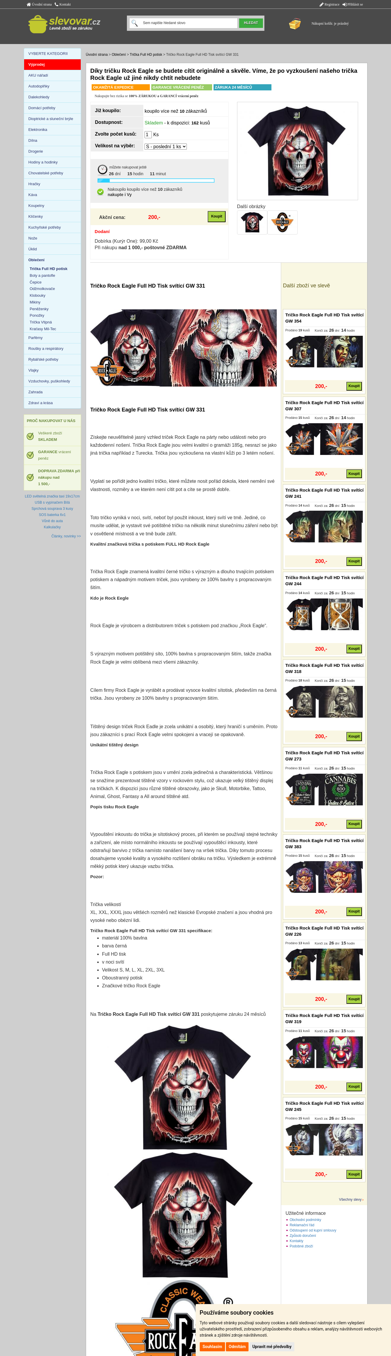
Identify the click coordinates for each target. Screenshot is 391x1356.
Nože (32, 238)
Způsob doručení (303, 1236)
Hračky (34, 184)
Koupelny (36, 205)
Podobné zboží (301, 1246)
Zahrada (35, 392)
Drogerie (35, 151)
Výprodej (36, 64)
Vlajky (33, 370)
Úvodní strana (39, 4)
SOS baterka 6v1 (52, 515)
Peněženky (39, 309)
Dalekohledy (39, 97)
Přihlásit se (353, 4)
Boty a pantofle (42, 275)
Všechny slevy (350, 1200)
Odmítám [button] (237, 1346)
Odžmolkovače (42, 288)
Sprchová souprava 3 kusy (52, 509)
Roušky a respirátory (45, 348)
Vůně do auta (52, 521)
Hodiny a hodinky (43, 162)
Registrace (330, 4)
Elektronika (37, 129)
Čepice (35, 282)
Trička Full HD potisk (146, 55)
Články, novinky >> (66, 536)
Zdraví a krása (40, 403)
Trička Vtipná (41, 322)
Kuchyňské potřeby (44, 227)
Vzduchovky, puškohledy (49, 381)
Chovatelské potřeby (45, 173)
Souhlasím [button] (212, 1346)
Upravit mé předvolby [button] (271, 1346)
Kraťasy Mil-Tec (43, 329)
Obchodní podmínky (305, 1220)
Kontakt (63, 4)
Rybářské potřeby (43, 359)
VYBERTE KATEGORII (48, 53)
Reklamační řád (302, 1225)
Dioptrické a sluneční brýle (50, 119)
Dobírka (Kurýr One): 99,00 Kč (126, 241)
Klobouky (37, 295)
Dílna (32, 140)
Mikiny (35, 302)
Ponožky (37, 315)
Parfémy (35, 337)
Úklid (32, 249)
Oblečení (119, 55)
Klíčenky (35, 216)
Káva (32, 195)
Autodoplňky (39, 86)
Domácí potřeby (42, 108)
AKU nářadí (38, 75)
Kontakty (296, 1241)
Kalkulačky (52, 527)
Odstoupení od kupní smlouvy (313, 1230)
